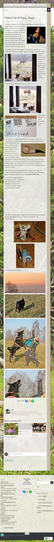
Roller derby (35, 437)
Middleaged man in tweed (6, 499)
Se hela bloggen (26, 481)
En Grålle (44, 498)
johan (7, 23)
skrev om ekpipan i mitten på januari (29, 143)
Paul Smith (3, 516)
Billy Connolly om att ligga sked (7, 487)
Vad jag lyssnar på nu (8, 529)
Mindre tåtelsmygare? (9, 439)
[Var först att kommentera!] (27, 456)
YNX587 (20, 433)
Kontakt (27, 482)
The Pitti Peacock (4, 522)
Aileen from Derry (5, 484)
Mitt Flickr (3, 511)
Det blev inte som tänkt (18, 5)
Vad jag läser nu (27, 484)
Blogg (6, 12)
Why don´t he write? (47, 504)
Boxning (2, 489)
